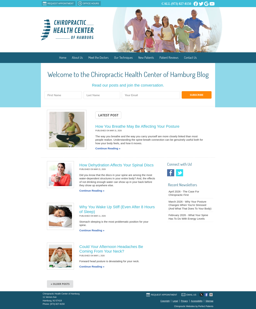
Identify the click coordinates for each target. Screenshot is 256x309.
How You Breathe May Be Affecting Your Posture (137, 126)
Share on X (202, 294)
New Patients (146, 58)
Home (62, 58)
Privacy (184, 301)
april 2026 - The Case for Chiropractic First (184, 193)
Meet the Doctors (98, 58)
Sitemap (209, 301)
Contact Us (190, 58)
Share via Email (211, 294)
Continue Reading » (107, 148)
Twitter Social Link (179, 172)
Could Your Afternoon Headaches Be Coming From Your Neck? (111, 248)
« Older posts (60, 284)
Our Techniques (123, 58)
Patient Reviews (168, 58)
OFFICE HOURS (88, 3)
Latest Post (108, 115)
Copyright (165, 301)
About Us (77, 58)
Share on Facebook (207, 294)
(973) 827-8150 (181, 3)
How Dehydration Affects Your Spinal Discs (116, 165)
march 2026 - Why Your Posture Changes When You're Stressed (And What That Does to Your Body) (190, 205)
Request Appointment (58, 3)
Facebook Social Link (170, 172)
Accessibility (196, 301)
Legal (175, 301)
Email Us (189, 295)
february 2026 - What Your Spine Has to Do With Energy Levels (188, 217)
